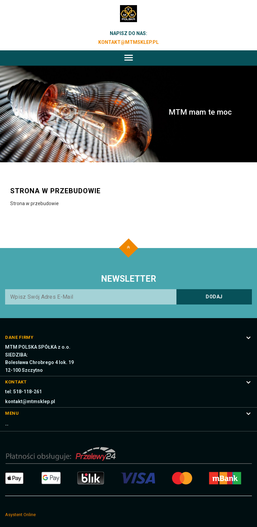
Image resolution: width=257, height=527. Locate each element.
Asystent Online (20, 514)
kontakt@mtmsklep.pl (128, 42)
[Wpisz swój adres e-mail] (128, 296)
